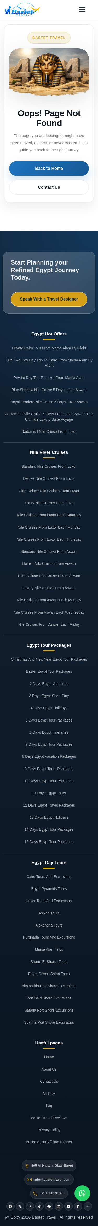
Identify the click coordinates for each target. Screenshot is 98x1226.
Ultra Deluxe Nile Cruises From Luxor (49, 491)
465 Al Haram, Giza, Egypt (52, 1165)
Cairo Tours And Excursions (49, 877)
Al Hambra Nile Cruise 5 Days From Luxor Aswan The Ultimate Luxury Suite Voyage (49, 416)
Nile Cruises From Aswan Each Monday (49, 600)
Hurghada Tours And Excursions (49, 937)
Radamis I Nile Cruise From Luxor (49, 431)
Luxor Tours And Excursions (49, 901)
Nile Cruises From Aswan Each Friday (49, 624)
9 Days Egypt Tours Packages (49, 769)
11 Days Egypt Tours (49, 793)
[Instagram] (30, 1206)
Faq (49, 1105)
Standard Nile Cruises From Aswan (49, 551)
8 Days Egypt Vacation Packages (49, 756)
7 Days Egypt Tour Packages (49, 744)
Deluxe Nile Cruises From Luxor (49, 478)
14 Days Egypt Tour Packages (49, 829)
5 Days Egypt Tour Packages (49, 720)
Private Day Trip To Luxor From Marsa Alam (49, 378)
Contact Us (49, 187)
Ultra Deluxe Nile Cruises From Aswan (49, 576)
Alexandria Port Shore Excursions (49, 986)
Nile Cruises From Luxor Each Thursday (49, 539)
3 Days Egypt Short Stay (49, 696)
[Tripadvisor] (88, 1206)
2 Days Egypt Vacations (49, 684)
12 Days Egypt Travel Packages (49, 805)
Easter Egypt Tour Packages (49, 671)
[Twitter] (20, 1206)
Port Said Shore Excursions (49, 998)
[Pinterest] (49, 1206)
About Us (49, 1069)
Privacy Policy (49, 1130)
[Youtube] (68, 1206)
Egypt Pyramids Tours (49, 889)
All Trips (49, 1093)
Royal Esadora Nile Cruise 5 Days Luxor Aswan (49, 402)
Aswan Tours (49, 913)
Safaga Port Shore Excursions (49, 1010)
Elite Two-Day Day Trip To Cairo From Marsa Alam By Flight (48, 362)
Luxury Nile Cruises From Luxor (49, 503)
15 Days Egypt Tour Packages (49, 842)
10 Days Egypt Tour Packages (49, 781)
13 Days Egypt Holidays (49, 817)
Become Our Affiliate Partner (49, 1142)
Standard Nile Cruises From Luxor (49, 466)
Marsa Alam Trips (49, 949)
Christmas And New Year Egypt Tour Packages (49, 659)
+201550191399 (52, 1193)
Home (49, 1057)
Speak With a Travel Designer (49, 299)
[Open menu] (82, 9)
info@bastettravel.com (52, 1179)
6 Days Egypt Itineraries (49, 732)
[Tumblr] (78, 1206)
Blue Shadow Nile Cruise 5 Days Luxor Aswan (48, 390)
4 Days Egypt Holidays (49, 708)
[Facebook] (10, 1206)
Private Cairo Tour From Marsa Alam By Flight (49, 348)
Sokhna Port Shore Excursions (49, 1022)
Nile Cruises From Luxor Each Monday (49, 527)
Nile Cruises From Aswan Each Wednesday (49, 612)
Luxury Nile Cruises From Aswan (49, 588)
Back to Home (49, 168)
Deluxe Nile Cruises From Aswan (49, 563)
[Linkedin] (59, 1206)
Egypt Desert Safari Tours (49, 974)
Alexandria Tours (48, 925)
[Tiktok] (39, 1206)
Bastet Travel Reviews (49, 1118)
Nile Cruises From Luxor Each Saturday (49, 515)
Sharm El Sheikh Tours (48, 962)
